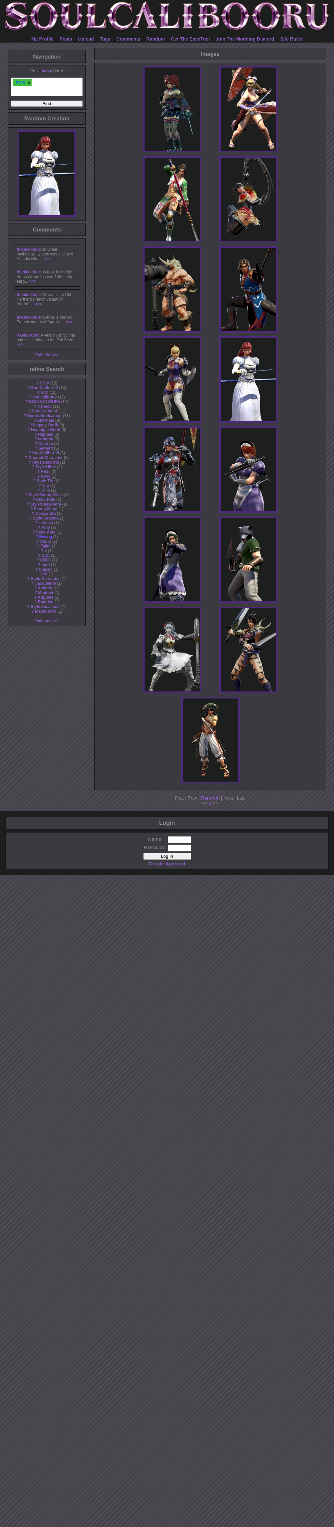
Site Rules (291, 39)
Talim (46, 546)
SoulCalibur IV (44, 387)
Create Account (167, 863)
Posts (65, 39)
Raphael (45, 434)
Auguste (46, 597)
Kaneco (45, 406)
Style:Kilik (46, 499)
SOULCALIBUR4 (44, 401)
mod (46, 564)
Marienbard (45, 611)
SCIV (44, 383)
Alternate (46, 420)
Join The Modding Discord (245, 39)
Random (155, 39)
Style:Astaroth (45, 462)
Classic (46, 569)
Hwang (45, 536)
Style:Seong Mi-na (46, 495)
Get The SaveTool (190, 39)
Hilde (46, 471)
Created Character (46, 457)
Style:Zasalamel (45, 606)
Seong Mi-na (45, 509)
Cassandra (46, 513)
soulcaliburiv (44, 397)
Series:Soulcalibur (44, 415)
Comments (128, 39)
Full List (43, 355)
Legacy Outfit (45, 425)
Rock (46, 476)
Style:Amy (45, 532)
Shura (46, 541)
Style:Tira (46, 481)
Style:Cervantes (45, 578)
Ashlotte (46, 588)
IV (46, 574)
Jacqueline (46, 583)
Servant (46, 448)
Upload (86, 39)
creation (45, 439)
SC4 (44, 392)
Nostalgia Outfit (45, 429)
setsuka (45, 523)
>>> (47, 258)
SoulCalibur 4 (44, 411)
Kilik (46, 490)
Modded (46, 592)
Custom (45, 443)
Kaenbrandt (28, 335)
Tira (46, 485)
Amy (45, 527)
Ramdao (46, 602)
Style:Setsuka (45, 518)
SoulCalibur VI (45, 453)
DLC (46, 555)
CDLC (45, 560)
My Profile (42, 39)
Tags (105, 39)
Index (47, 71)
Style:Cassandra (45, 504)
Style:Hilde (46, 467)
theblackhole (29, 249)
